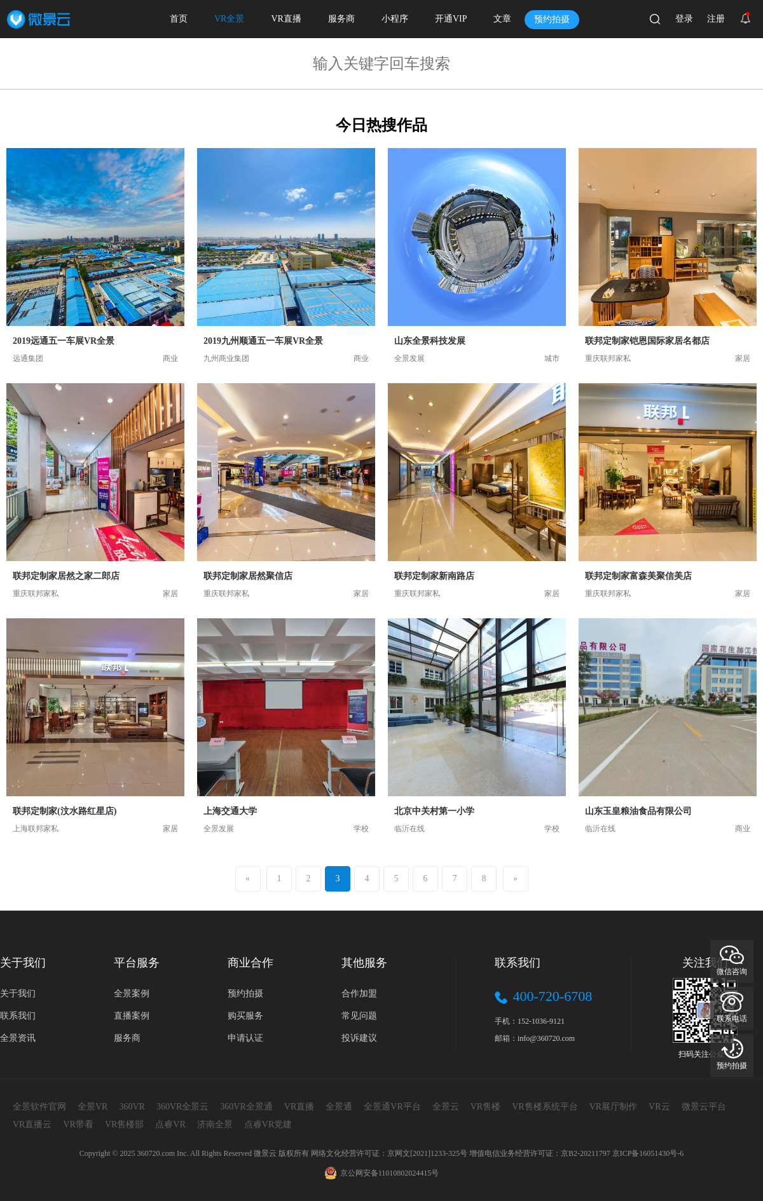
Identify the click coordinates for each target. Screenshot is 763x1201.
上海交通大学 (230, 811)
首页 (179, 19)
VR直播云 (32, 1124)
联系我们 (18, 1016)
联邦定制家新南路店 (434, 576)
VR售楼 (485, 1106)
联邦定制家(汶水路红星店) (64, 811)
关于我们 (18, 993)
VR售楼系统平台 (544, 1106)
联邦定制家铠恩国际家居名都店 (647, 341)
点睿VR (170, 1124)
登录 (684, 19)
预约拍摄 (552, 19)
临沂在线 (409, 828)
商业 (170, 358)
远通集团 (28, 358)
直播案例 (131, 1016)
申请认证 (245, 1038)
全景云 (445, 1106)
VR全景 (229, 19)
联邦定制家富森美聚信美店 (638, 576)
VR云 (659, 1106)
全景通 (339, 1106)
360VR (131, 1106)
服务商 (341, 19)
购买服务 (245, 1016)
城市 (552, 358)
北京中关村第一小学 (434, 811)
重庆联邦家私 (608, 358)
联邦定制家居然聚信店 (247, 576)
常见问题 (359, 1016)
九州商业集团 (226, 358)
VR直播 (286, 19)
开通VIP (451, 19)
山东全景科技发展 (429, 341)
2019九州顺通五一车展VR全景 (263, 341)
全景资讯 (18, 1038)
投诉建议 (359, 1038)
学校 (361, 828)
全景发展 (409, 358)
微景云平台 (704, 1106)
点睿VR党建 (268, 1124)
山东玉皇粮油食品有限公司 (638, 811)
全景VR (92, 1106)
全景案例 (131, 993)
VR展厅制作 (613, 1106)
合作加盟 (359, 993)
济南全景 (215, 1124)
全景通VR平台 (392, 1106)
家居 (742, 358)
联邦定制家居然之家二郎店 (66, 576)
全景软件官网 (39, 1106)
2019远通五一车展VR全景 (63, 341)
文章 (502, 19)
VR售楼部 (124, 1124)
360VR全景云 (182, 1106)
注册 (716, 19)
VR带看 (78, 1124)
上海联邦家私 (35, 828)
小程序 (395, 19)
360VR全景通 (246, 1106)
